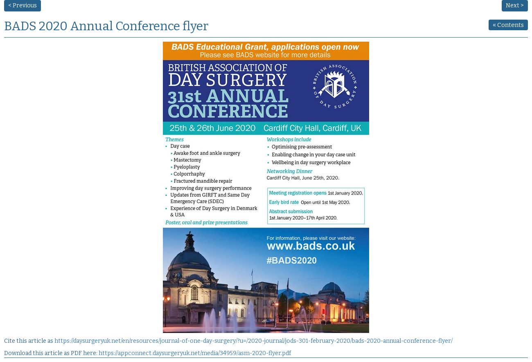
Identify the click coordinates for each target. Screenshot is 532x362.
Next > (515, 5)
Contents (508, 25)
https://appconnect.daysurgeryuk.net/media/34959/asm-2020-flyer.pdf (195, 353)
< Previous (22, 5)
